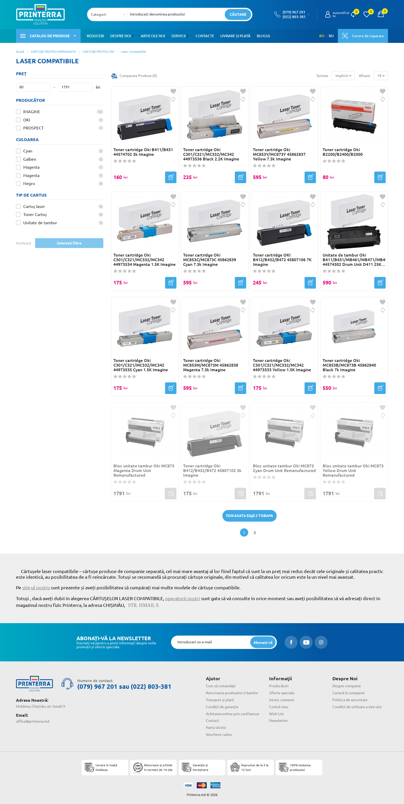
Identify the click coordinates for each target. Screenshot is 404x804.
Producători (279, 686)
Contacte (204, 36)
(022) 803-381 (294, 17)
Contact (212, 720)
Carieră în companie (348, 693)
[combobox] (109, 14)
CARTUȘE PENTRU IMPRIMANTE (53, 51)
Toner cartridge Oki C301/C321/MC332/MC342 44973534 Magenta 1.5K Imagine (144, 260)
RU (331, 36)
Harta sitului (216, 727)
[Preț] (33, 87)
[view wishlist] (366, 14)
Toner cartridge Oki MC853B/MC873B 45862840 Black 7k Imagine (349, 365)
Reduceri (95, 36)
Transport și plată (220, 700)
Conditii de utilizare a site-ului (357, 707)
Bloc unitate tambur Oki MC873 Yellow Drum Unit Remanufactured (353, 470)
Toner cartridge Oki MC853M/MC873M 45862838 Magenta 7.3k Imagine (210, 365)
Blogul (263, 36)
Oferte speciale (281, 693)
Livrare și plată (235, 36)
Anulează (23, 243)
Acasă (20, 51)
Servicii (178, 36)
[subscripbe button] (263, 642)
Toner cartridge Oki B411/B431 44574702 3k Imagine (143, 152)
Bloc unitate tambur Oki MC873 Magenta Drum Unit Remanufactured (143, 470)
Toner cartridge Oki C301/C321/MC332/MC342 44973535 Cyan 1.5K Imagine (140, 365)
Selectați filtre (69, 243)
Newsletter (278, 720)
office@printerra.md (32, 721)
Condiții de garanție (222, 707)
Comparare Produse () (138, 76)
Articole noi (153, 36)
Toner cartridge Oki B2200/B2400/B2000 (343, 152)
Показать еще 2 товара (249, 516)
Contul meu (278, 707)
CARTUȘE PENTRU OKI (98, 51)
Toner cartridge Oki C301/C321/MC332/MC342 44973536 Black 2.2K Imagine (211, 154)
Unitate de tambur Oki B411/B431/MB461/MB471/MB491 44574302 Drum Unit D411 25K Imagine (354, 260)
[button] (133, 36)
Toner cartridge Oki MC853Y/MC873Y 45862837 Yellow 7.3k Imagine (279, 154)
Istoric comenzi (281, 700)
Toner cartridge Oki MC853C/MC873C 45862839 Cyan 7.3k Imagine (209, 260)
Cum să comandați (221, 686)
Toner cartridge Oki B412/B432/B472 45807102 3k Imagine (212, 470)
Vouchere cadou (219, 734)
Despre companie (346, 686)
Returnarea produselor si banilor (232, 693)
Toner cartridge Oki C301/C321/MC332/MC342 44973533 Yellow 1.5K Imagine (282, 365)
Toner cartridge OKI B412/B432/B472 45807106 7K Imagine (282, 260)
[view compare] (353, 14)
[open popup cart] (381, 14)
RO (321, 36)
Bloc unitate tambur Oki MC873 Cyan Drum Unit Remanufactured (284, 468)
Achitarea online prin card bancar (232, 714)
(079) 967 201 (294, 12)
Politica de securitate (350, 700)
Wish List (276, 714)
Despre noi (120, 36)
